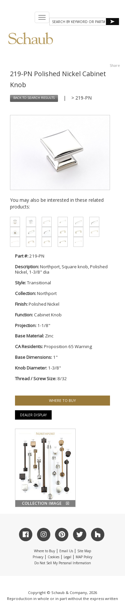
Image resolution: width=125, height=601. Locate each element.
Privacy (38, 557)
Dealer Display (33, 415)
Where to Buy (44, 551)
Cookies (53, 557)
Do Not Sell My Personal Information (62, 563)
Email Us (66, 551)
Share (115, 65)
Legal (67, 557)
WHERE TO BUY (62, 400)
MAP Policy (84, 557)
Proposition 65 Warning (68, 346)
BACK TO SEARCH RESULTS (34, 98)
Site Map (84, 551)
